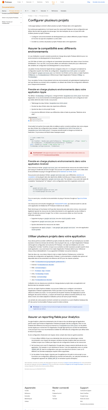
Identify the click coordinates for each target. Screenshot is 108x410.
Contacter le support (85, 390)
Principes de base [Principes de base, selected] (14, 11)
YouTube (54, 398)
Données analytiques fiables (51, 155)
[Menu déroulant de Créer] (23, 2)
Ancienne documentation (87, 404)
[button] (10, 13)
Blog (88, 2)
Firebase (30, 16)
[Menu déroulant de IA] (28, 11)
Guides (27, 390)
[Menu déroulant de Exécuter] (34, 2)
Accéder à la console (99, 2)
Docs (36, 16)
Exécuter (29, 2)
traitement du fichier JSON (68, 172)
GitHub (27, 401)
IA (25, 11)
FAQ (81, 401)
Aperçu (4, 11)
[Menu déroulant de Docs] (57, 2)
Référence (55, 11)
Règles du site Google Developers (75, 364)
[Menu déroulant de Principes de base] (22, 11)
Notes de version (84, 398)
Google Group (84, 396)
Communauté (64, 2)
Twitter (54, 396)
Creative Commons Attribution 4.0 (72, 362)
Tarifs (47, 2)
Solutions (39, 2)
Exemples (63, 11)
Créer (19, 2)
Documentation (8, 7)
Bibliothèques (28, 398)
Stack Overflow (84, 393)
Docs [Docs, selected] (53, 2)
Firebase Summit (56, 393)
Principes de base (43, 16)
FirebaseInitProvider (61, 204)
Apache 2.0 (46, 364)
